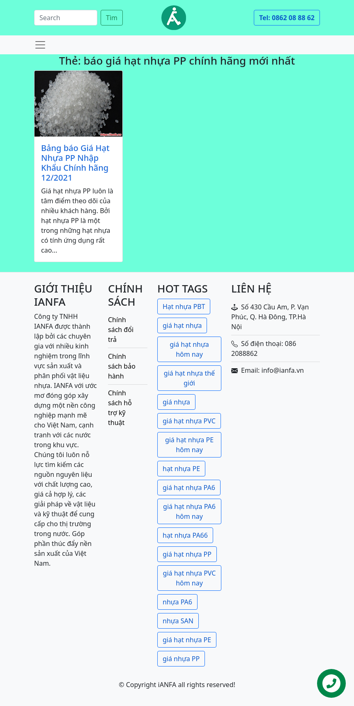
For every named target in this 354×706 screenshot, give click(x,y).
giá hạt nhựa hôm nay (189, 349)
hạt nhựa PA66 (185, 535)
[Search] (65, 18)
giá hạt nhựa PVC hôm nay (189, 578)
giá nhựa (176, 401)
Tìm (111, 17)
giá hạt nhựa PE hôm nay (189, 444)
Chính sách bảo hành (122, 366)
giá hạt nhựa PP (187, 554)
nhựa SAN (178, 620)
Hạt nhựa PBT (184, 306)
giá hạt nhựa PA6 (189, 487)
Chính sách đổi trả (120, 329)
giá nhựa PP (181, 658)
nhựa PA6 (177, 601)
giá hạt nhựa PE (187, 639)
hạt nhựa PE (181, 468)
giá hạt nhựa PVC (189, 420)
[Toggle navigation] (40, 45)
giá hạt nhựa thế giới (189, 378)
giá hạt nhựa (182, 325)
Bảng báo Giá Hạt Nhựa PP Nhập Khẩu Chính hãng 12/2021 (75, 163)
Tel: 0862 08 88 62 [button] (287, 17)
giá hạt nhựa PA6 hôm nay (189, 511)
